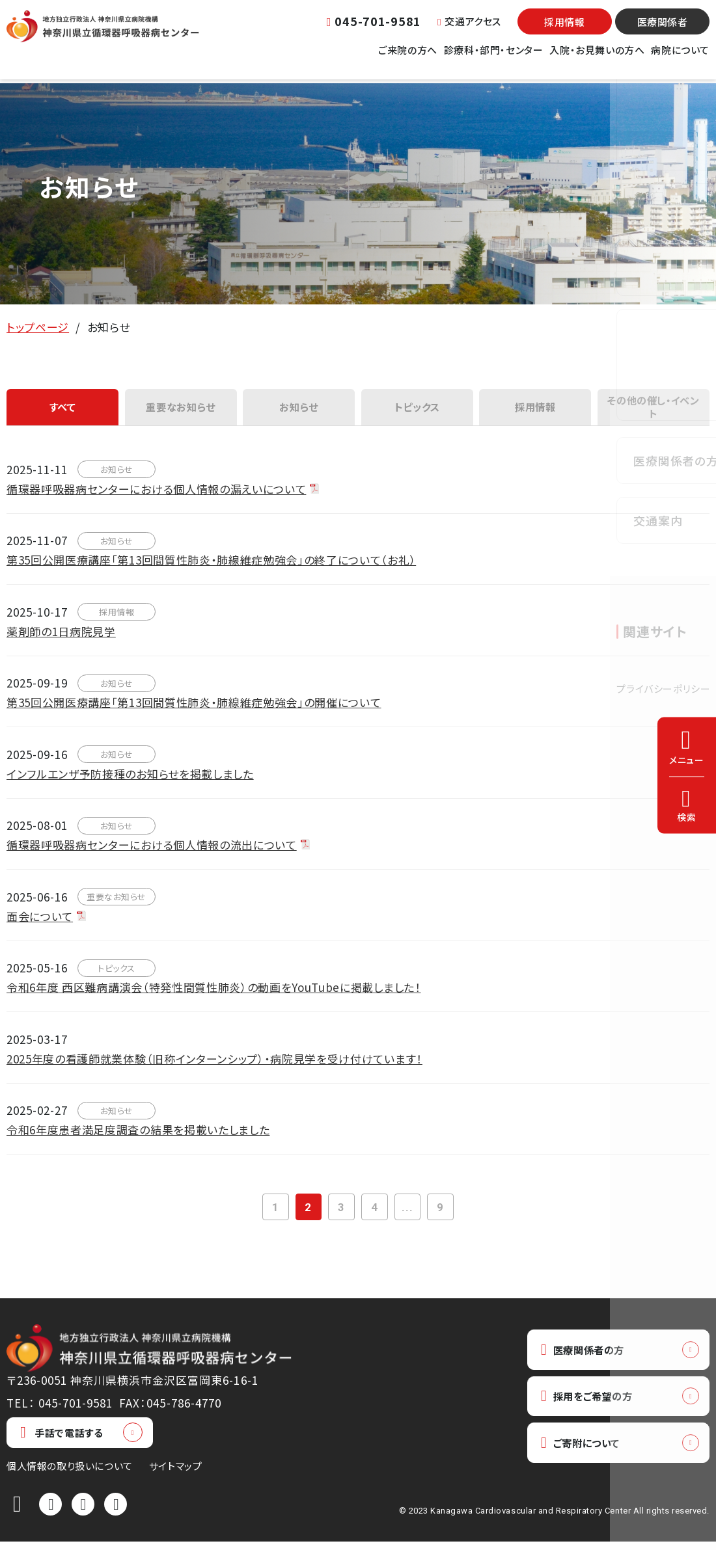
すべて (63, 409)
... (411, 1213)
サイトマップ (175, 1474)
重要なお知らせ (181, 409)
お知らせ (299, 409)
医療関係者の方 (588, 1358)
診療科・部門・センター (494, 57)
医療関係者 (662, 29)
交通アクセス (469, 29)
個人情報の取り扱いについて (70, 1474)
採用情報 (564, 29)
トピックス (417, 409)
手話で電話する (61, 1441)
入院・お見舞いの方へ (596, 57)
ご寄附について (586, 1456)
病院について (680, 57)
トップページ (38, 327)
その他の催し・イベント (653, 409)
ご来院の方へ (407, 57)
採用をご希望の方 (593, 1407)
